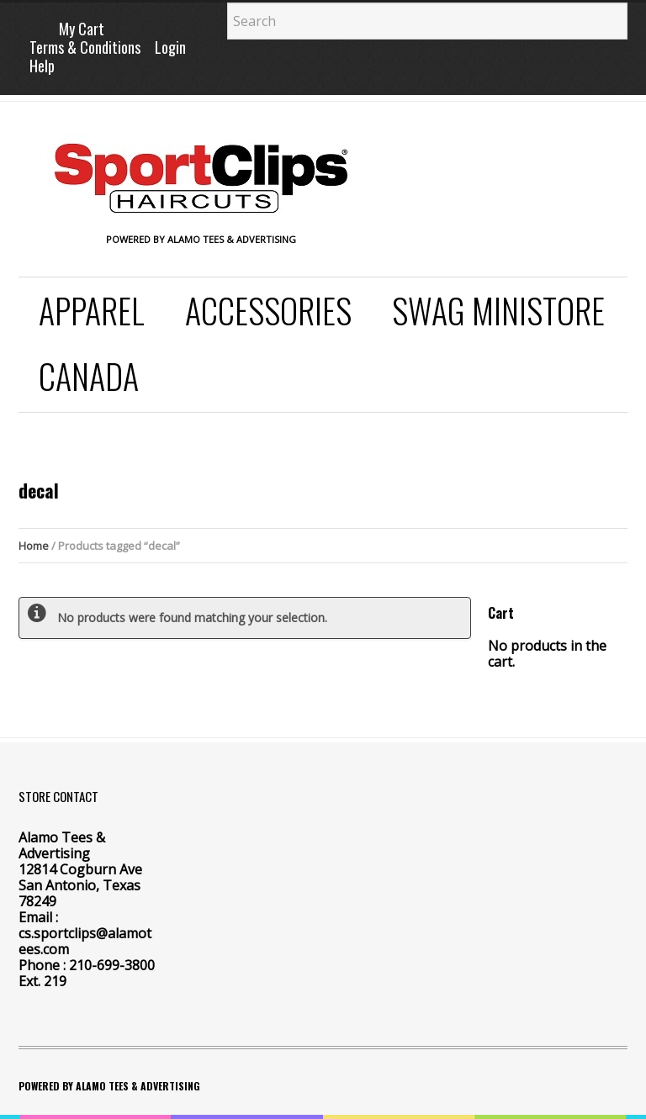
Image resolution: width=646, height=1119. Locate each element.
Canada (89, 376)
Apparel (92, 310)
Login (170, 47)
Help (42, 66)
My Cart (81, 29)
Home (34, 545)
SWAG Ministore (498, 310)
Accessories (268, 310)
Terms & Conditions (84, 47)
